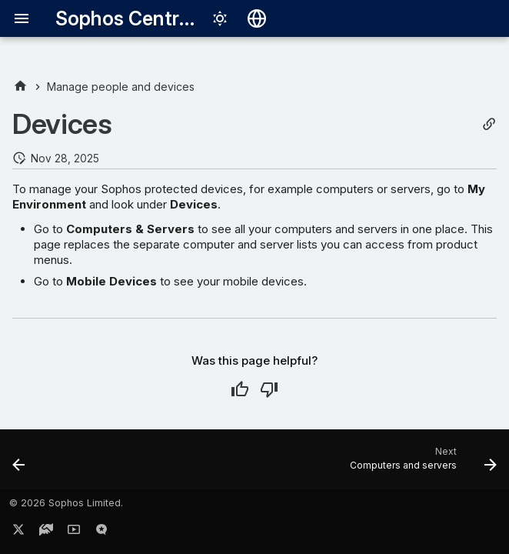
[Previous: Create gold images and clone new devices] (20, 464)
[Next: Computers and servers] (420, 464)
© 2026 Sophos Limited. (66, 503)
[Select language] (256, 18)
